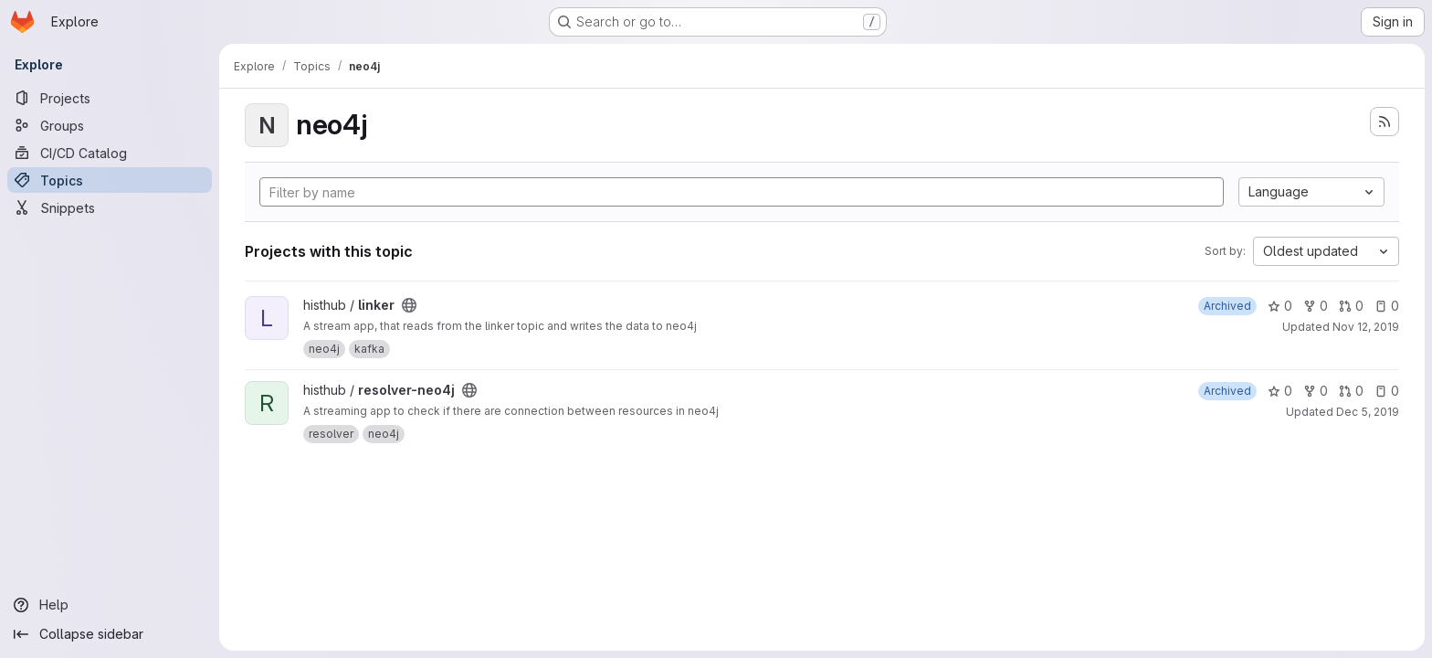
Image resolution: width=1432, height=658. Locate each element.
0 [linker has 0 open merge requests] (1351, 305)
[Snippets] (109, 207)
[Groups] (109, 125)
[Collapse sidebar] (109, 634)
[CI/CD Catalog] (109, 152)
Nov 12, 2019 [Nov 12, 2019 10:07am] (1365, 327)
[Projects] (109, 98)
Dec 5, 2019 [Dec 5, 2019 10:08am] (1367, 412)
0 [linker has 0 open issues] (1386, 305)
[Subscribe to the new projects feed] (1384, 121)
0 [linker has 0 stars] (1280, 305)
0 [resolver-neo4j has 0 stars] (1280, 390)
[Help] (109, 605)
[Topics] (109, 180)
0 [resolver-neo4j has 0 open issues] (1386, 390)
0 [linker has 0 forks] (1315, 305)
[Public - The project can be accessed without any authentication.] (409, 305)
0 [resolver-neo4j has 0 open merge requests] (1351, 390)
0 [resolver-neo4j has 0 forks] (1315, 390)
